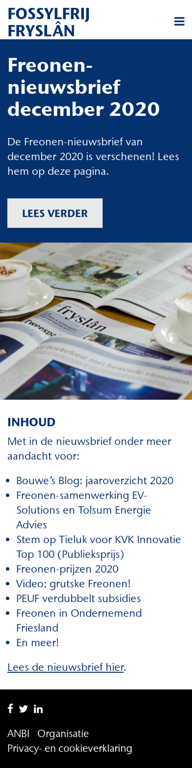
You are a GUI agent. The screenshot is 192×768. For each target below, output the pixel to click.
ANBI (18, 733)
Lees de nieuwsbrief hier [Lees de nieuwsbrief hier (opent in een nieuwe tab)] (65, 667)
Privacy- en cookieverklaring (70, 748)
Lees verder (55, 213)
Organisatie (63, 733)
